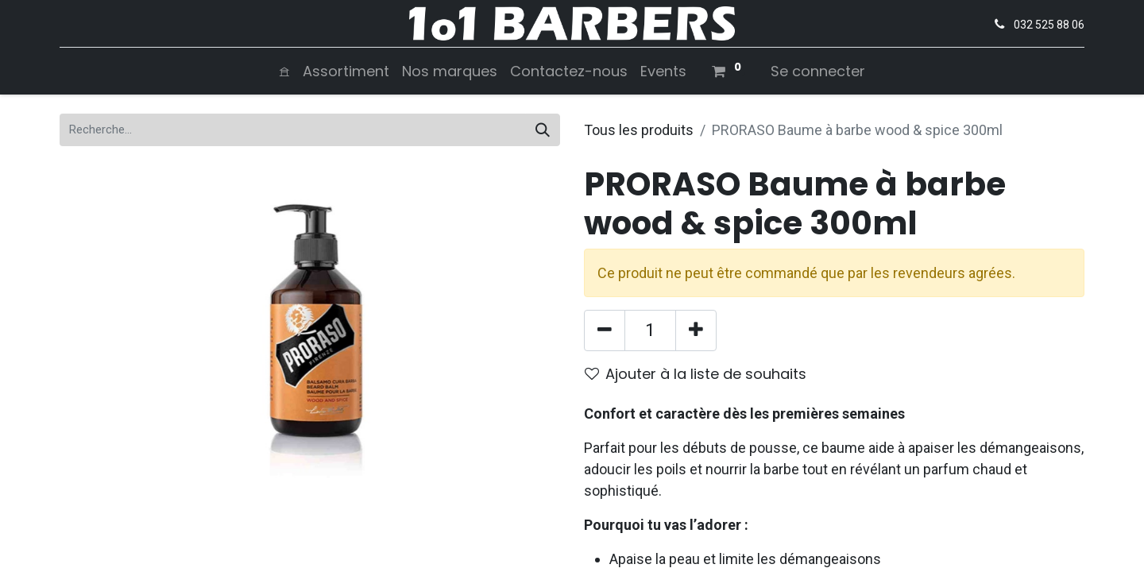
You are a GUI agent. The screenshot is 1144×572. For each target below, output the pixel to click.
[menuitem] (284, 71)
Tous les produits (639, 130)
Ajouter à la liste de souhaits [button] (695, 374)
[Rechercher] (542, 130)
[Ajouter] (696, 330)
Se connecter (818, 71)
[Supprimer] (604, 330)
